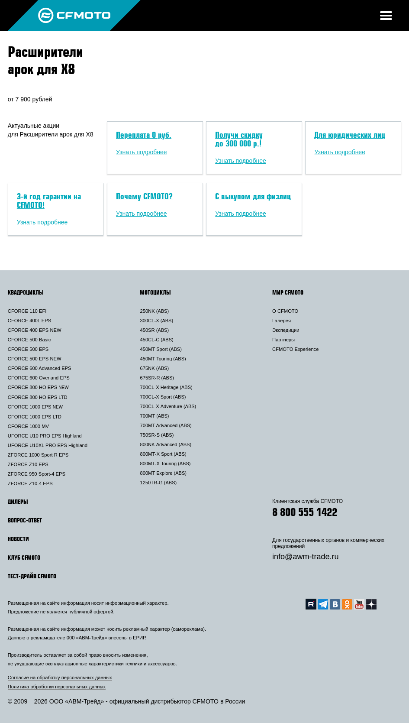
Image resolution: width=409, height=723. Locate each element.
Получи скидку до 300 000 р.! (239, 139)
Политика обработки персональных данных (57, 686)
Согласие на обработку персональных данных (60, 677)
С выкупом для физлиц (253, 196)
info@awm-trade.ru (305, 556)
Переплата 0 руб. (143, 134)
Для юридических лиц (349, 134)
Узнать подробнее (141, 152)
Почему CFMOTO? (144, 196)
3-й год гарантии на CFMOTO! (49, 200)
